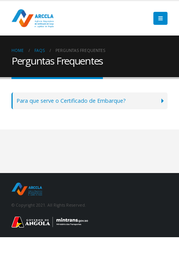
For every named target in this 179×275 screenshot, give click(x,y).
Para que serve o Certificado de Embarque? (71, 100)
